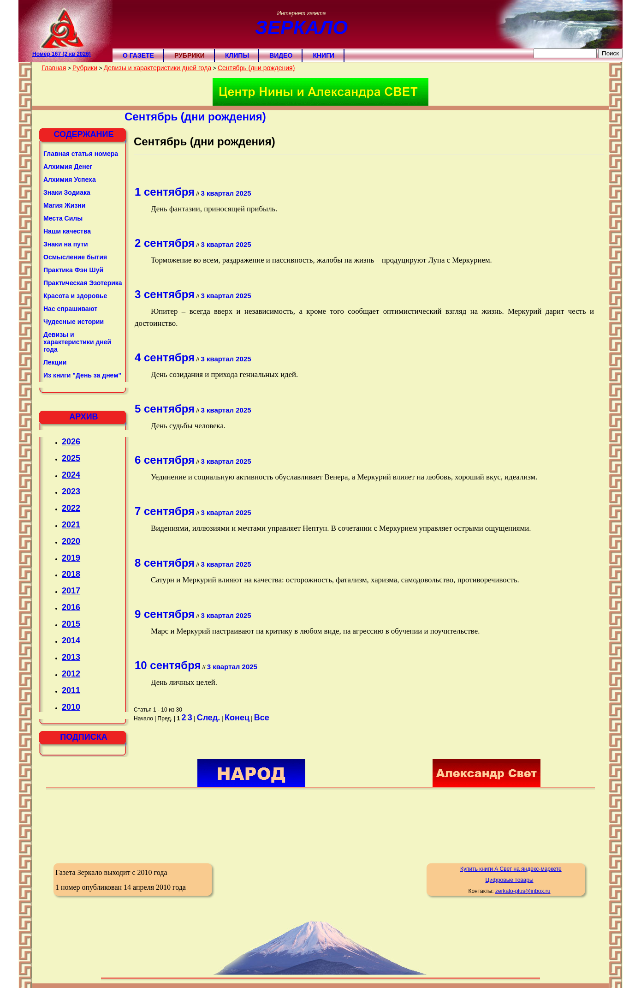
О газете (138, 55)
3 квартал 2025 (226, 193)
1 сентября (165, 192)
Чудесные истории (73, 321)
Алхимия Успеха (69, 179)
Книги (323, 55)
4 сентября (165, 357)
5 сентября (165, 408)
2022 (71, 508)
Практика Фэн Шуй (73, 270)
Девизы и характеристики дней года (157, 68)
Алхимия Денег (67, 166)
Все (261, 717)
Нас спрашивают (70, 308)
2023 (71, 491)
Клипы (237, 55)
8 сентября (165, 563)
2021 (71, 524)
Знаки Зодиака (66, 192)
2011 (71, 690)
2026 (71, 441)
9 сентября (165, 614)
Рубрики (189, 55)
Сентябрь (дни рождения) (256, 68)
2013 (71, 657)
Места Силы (63, 218)
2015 (71, 624)
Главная (54, 68)
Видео (280, 55)
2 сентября (165, 243)
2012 (71, 673)
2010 (71, 707)
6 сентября (165, 460)
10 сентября (168, 665)
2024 (71, 474)
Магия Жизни (64, 205)
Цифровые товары (509, 880)
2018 (71, 574)
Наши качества (67, 231)
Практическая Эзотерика (82, 283)
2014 (71, 640)
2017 (71, 590)
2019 (71, 558)
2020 (71, 541)
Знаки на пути (65, 244)
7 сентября (165, 511)
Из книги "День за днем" (82, 375)
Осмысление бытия (75, 257)
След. (208, 717)
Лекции (54, 362)
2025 (71, 458)
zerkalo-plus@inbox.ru (523, 891)
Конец (237, 717)
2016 (71, 607)
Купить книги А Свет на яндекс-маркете (511, 869)
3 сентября (165, 294)
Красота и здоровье (75, 295)
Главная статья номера (80, 153)
